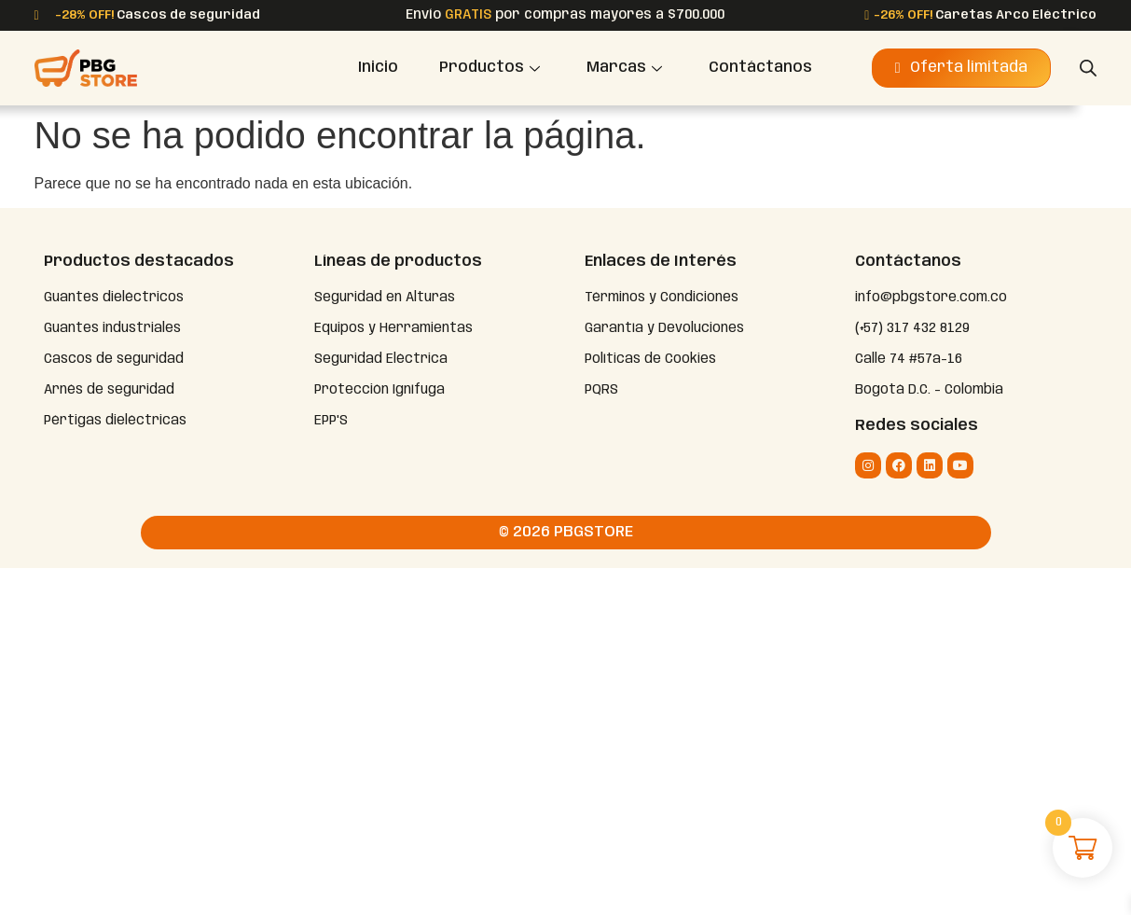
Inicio (378, 68)
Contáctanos (760, 68)
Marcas (624, 68)
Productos (489, 68)
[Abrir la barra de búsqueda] (1088, 68)
